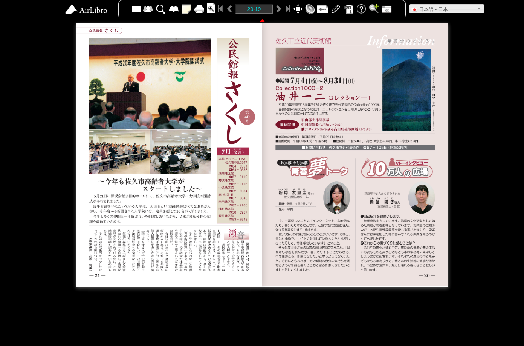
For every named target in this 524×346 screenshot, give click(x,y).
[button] (446, 8)
